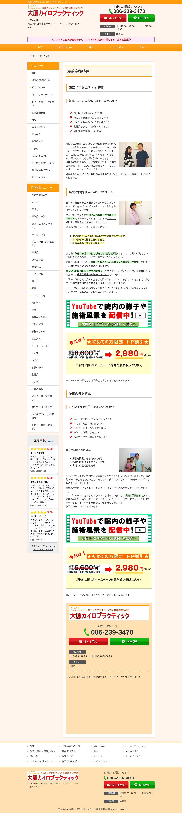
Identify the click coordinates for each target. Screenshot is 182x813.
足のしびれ (37, 274)
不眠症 (35, 252)
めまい (35, 202)
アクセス (141, 47)
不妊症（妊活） (40, 216)
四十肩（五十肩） (41, 346)
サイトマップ (38, 177)
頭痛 (34, 288)
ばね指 (35, 353)
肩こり (35, 281)
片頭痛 (35, 382)
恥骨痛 (35, 374)
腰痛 (34, 310)
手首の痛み (37, 389)
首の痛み (36, 303)
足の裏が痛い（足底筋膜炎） (43, 416)
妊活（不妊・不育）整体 (43, 104)
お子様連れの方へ (41, 170)
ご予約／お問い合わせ (43, 163)
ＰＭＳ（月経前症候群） (42, 427)
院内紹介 (36, 134)
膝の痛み (36, 338)
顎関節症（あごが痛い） (42, 225)
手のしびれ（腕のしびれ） (43, 243)
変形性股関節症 (40, 195)
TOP (40, 47)
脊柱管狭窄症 (38, 331)
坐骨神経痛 (37, 324)
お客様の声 (37, 141)
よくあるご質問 (40, 155)
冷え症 (35, 360)
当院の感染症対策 (41, 80)
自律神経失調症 (40, 317)
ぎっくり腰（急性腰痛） (42, 398)
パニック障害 (38, 234)
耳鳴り (35, 209)
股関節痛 (36, 267)
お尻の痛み (37, 367)
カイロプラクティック (43, 94)
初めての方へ (65, 47)
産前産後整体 (38, 112)
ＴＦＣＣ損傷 (38, 295)
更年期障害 (37, 260)
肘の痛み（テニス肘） (43, 407)
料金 (91, 47)
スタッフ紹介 (116, 47)
